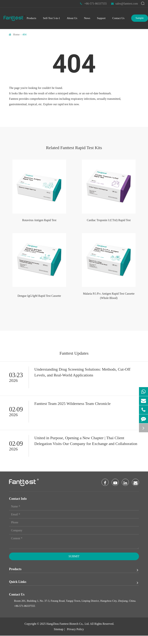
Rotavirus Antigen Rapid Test (39, 220)
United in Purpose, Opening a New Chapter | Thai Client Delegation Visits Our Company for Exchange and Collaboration (85, 441)
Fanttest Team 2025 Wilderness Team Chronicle (72, 403)
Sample (140, 18)
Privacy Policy (75, 629)
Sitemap (58, 629)
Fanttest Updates (74, 353)
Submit (73, 556)
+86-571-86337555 (93, 3)
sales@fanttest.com (124, 3)
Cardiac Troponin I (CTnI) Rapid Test (109, 220)
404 (24, 34)
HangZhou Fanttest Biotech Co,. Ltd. (67, 624)
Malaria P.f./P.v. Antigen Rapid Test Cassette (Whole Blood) (108, 295)
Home (16, 34)
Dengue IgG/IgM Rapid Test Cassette (39, 295)
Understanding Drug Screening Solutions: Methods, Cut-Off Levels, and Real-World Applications (82, 372)
